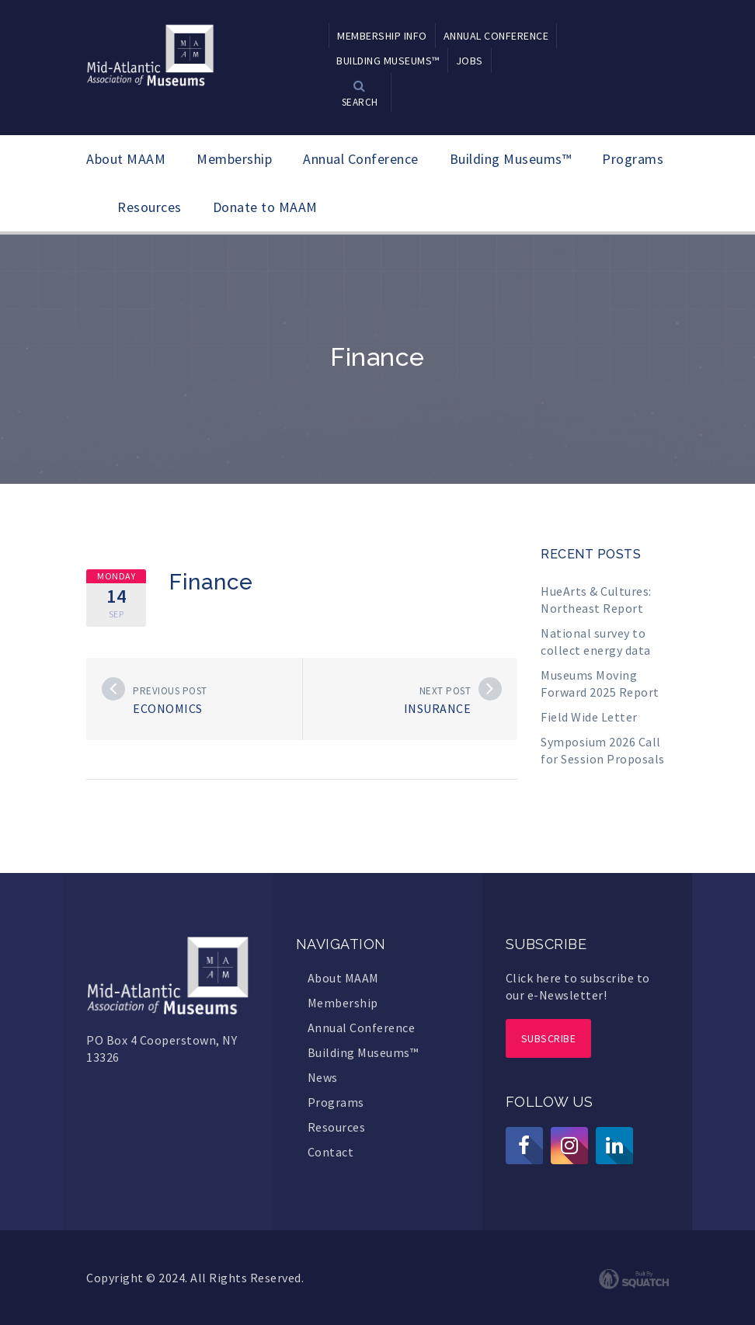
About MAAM (125, 159)
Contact (331, 1152)
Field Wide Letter (589, 717)
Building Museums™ (511, 159)
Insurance (437, 708)
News (323, 1077)
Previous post (170, 690)
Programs (632, 159)
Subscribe (548, 1038)
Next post (445, 690)
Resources (149, 207)
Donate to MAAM (265, 207)
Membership (234, 159)
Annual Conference (361, 159)
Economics (168, 708)
